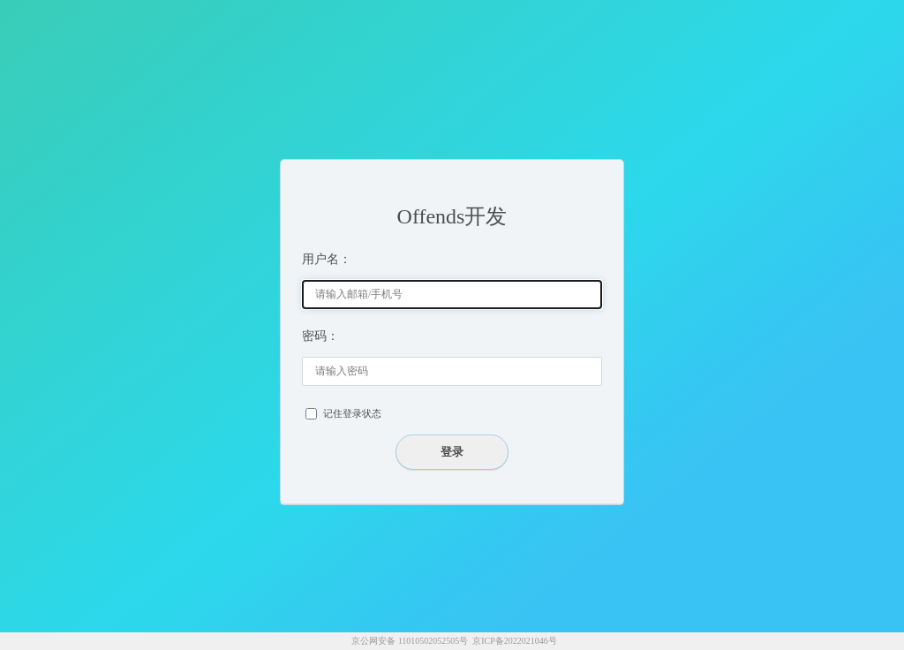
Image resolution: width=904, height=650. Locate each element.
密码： (320, 336)
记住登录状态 (352, 413)
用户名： (326, 259)
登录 (452, 451)
